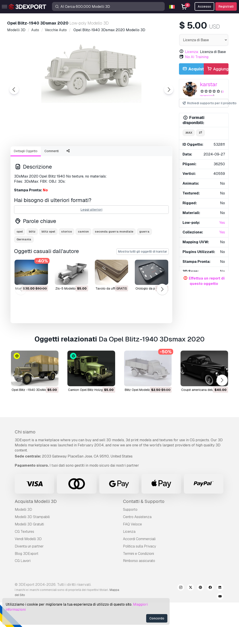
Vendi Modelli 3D (28, 563)
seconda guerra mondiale (114, 256)
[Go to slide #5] (147, 155)
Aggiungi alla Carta (218, 69)
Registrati (226, 6)
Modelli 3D (23, 534)
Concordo (156, 618)
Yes (222, 222)
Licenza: (192, 51)
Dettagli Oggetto (25, 176)
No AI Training (196, 57)
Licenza (129, 556)
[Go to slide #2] (61, 155)
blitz (32, 256)
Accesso (204, 6)
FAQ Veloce (132, 548)
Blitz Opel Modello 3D (140, 414)
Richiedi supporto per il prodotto (205, 103)
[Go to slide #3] (90, 155)
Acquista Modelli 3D (36, 526)
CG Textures (24, 556)
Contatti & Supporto (143, 526)
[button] (162, 314)
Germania (24, 264)
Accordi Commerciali (139, 563)
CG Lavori (23, 585)
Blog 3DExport (26, 578)
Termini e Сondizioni (138, 578)
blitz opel (48, 256)
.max (188, 133)
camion (83, 256)
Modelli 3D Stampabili (32, 541)
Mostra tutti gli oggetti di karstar (142, 276)
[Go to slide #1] (33, 155)
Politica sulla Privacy (139, 570)
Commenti (51, 176)
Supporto (130, 534)
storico (66, 256)
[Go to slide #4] (118, 155)
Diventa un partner (29, 570)
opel (20, 256)
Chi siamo (25, 456)
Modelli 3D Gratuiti (29, 548)
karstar (208, 84)
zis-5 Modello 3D (68, 313)
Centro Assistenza (137, 541)
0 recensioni (212, 94)
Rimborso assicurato (139, 585)
